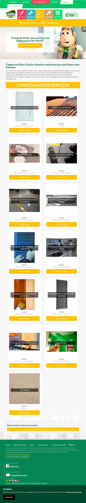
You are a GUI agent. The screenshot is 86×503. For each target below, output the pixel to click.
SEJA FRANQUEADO (40, 2)
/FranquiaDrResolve (16, 475)
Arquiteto (68, 483)
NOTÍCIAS (25, 2)
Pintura (50, 483)
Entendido (9, 497)
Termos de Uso (43, 445)
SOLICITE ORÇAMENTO (30, 45)
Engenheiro (74, 483)
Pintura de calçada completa (61, 155)
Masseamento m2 (24, 155)
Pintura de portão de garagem (24, 343)
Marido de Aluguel (35, 483)
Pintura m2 (61, 343)
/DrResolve (12, 466)
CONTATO (54, 2)
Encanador (22, 483)
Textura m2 (24, 390)
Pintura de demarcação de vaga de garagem (24, 201)
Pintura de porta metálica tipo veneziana (61, 295)
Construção (61, 483)
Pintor (27, 483)
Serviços (32, 445)
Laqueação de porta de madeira (24, 108)
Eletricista (15, 483)
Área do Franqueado (59, 445)
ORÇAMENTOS (14, 6)
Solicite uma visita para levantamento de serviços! (43, 429)
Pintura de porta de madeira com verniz (24, 295)
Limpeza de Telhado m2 (61, 108)
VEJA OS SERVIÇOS (30, 49)
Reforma (55, 483)
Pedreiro (8, 483)
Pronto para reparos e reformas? (17, 456)
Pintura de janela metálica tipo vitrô (62, 248)
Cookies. (8, 489)
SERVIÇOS (66, 2)
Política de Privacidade (74, 492)
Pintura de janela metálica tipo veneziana (24, 248)
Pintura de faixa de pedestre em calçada (61, 201)
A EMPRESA (13, 2)
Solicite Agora (24, 130)
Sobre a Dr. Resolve (19, 445)
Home (8, 445)
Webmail (72, 445)
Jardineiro (44, 483)
